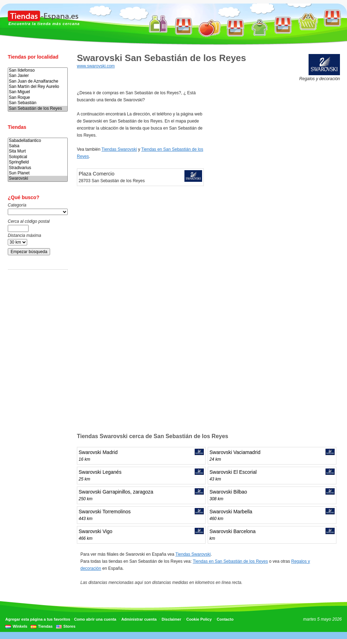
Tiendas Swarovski (119, 149)
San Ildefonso (37, 70)
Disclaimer (171, 619)
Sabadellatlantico (37, 140)
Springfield (37, 162)
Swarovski (37, 178)
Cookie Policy (199, 619)
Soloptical (37, 157)
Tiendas (45, 626)
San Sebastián (37, 103)
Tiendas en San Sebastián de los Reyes (230, 561)
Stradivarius (37, 168)
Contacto (225, 619)
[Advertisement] (36, 386)
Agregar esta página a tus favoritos (37, 619)
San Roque (37, 97)
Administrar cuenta (139, 619)
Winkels (20, 626)
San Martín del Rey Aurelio (37, 86)
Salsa (37, 146)
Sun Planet (37, 173)
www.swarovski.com (96, 66)
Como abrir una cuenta (95, 619)
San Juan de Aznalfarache (37, 81)
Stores (69, 626)
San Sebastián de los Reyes (37, 108)
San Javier (37, 75)
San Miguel (37, 92)
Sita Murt (37, 151)
